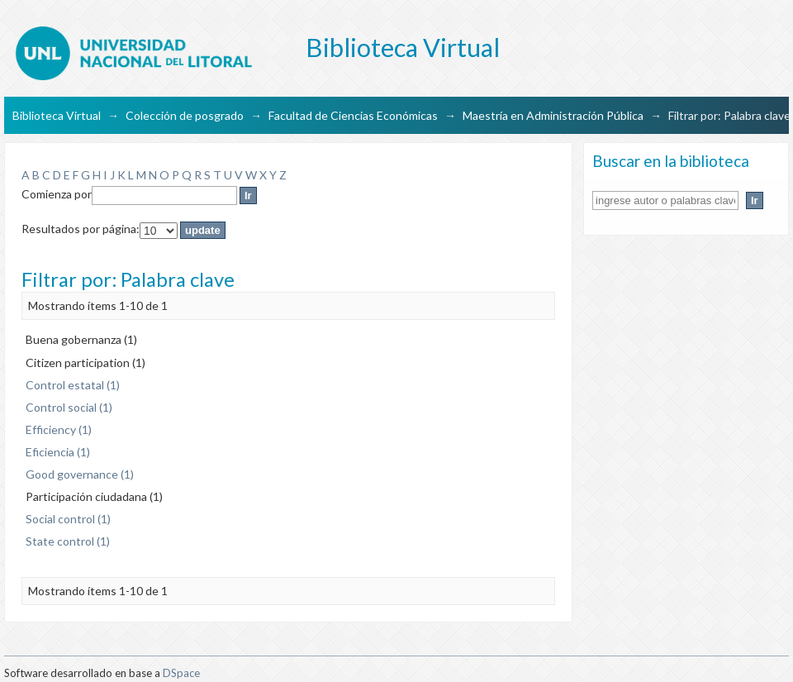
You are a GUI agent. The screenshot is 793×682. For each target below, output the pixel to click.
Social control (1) (68, 519)
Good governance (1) (80, 474)
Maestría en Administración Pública (553, 115)
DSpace (181, 673)
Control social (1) (69, 407)
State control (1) (68, 541)
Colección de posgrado (185, 115)
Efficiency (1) (59, 429)
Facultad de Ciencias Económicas (353, 115)
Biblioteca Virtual (56, 115)
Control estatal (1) (73, 385)
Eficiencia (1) (58, 452)
